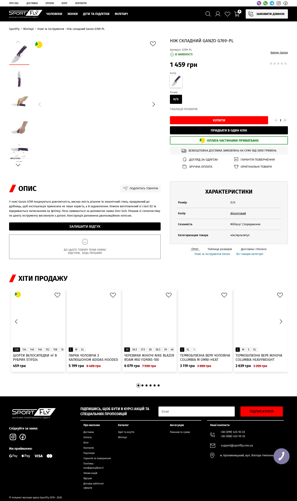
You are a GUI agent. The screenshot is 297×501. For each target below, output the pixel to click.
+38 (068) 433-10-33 (233, 436)
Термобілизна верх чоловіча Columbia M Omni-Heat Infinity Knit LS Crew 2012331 (205, 357)
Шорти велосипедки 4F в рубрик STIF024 (35, 357)
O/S (176, 99)
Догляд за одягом (200, 159)
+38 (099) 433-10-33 (233, 432)
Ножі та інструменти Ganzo (212, 254)
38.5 (157, 349)
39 (165, 349)
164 (63, 349)
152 (47, 349)
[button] (153, 104)
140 (32, 349)
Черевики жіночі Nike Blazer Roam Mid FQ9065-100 (149, 357)
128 (16, 349)
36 (127, 349)
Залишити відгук (84, 226)
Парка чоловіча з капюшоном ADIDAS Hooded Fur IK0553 (93, 357)
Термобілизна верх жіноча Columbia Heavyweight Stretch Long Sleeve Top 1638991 (259, 357)
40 (172, 349)
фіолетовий (238, 213)
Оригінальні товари (253, 166)
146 (40, 349)
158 (55, 349)
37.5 (143, 349)
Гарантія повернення (254, 159)
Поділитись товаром (140, 188)
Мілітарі (122, 437)
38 (150, 349)
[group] (97, 103)
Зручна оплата (197, 166)
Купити (219, 120)
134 (24, 349)
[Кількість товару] (280, 120)
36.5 (134, 349)
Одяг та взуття (126, 432)
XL (82, 349)
